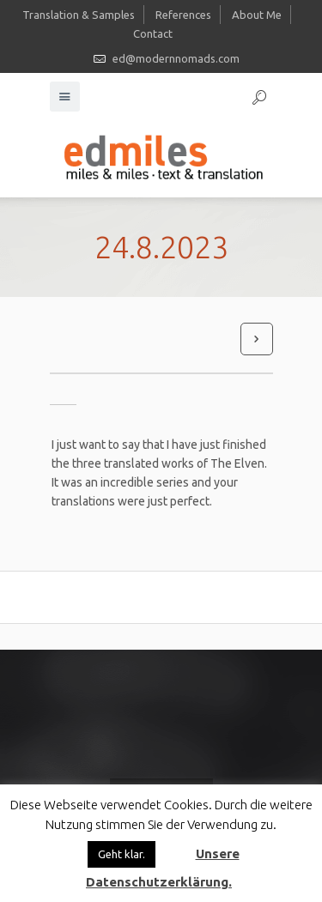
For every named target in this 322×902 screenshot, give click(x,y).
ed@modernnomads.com (176, 58)
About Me (257, 15)
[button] (174, 846)
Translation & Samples (78, 15)
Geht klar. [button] (121, 854)
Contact (153, 33)
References (183, 15)
